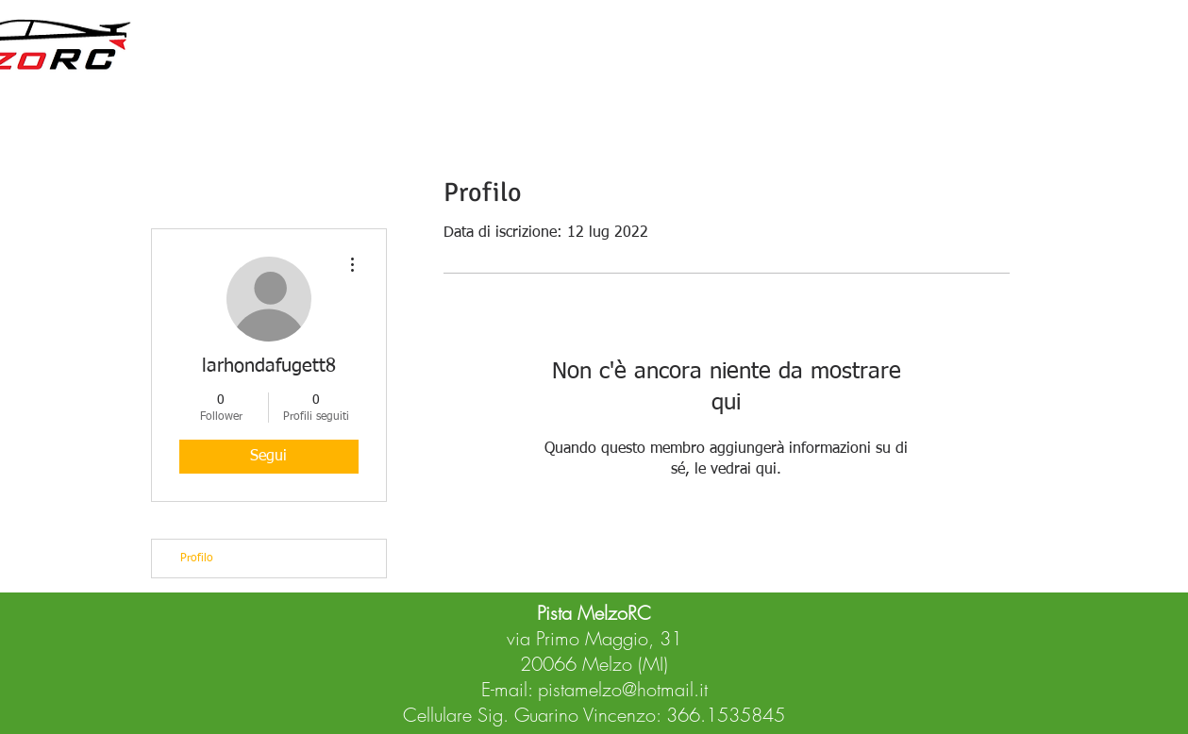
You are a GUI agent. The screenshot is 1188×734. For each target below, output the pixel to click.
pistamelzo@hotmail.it (623, 689)
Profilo (196, 558)
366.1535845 (725, 714)
